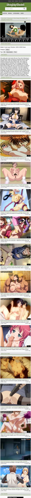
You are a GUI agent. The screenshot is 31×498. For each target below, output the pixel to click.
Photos (5, 13)
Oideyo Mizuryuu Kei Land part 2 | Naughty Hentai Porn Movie (15, 239)
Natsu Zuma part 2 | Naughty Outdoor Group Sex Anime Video (15, 293)
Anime (13, 1)
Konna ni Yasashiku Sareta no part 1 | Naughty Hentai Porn (14, 184)
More (22, 13)
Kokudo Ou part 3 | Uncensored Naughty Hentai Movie (13, 157)
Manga (10, 13)
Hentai (9, 1)
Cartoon (16, 1)
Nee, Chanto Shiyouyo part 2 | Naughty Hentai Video (13, 434)
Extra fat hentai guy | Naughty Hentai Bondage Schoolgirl (14, 461)
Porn (15, 52)
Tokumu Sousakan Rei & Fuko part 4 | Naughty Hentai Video (15, 212)
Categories (16, 13)
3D (4, 52)
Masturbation (10, 52)
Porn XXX (21, 1)
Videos (7, 49)
